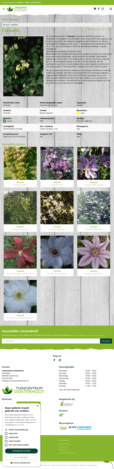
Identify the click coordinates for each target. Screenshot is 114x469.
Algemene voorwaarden (88, 465)
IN (60, 360)
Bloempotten (64, 449)
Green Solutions (43, 465)
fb (98, 9)
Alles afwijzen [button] (21, 457)
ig (103, 9)
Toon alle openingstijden (69, 389)
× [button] (37, 406)
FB (54, 360)
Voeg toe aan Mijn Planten (101, 29)
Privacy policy (73, 465)
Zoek (111, 9)
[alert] (21, 434)
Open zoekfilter (10, 25)
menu (4, 9)
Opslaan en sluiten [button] (21, 451)
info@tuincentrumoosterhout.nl (15, 381)
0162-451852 (7, 378)
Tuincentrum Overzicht (59, 465)
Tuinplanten (63, 446)
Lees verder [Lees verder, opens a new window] (19, 425)
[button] (21, 463)
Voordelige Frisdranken (67, 452)
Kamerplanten (64, 443)
